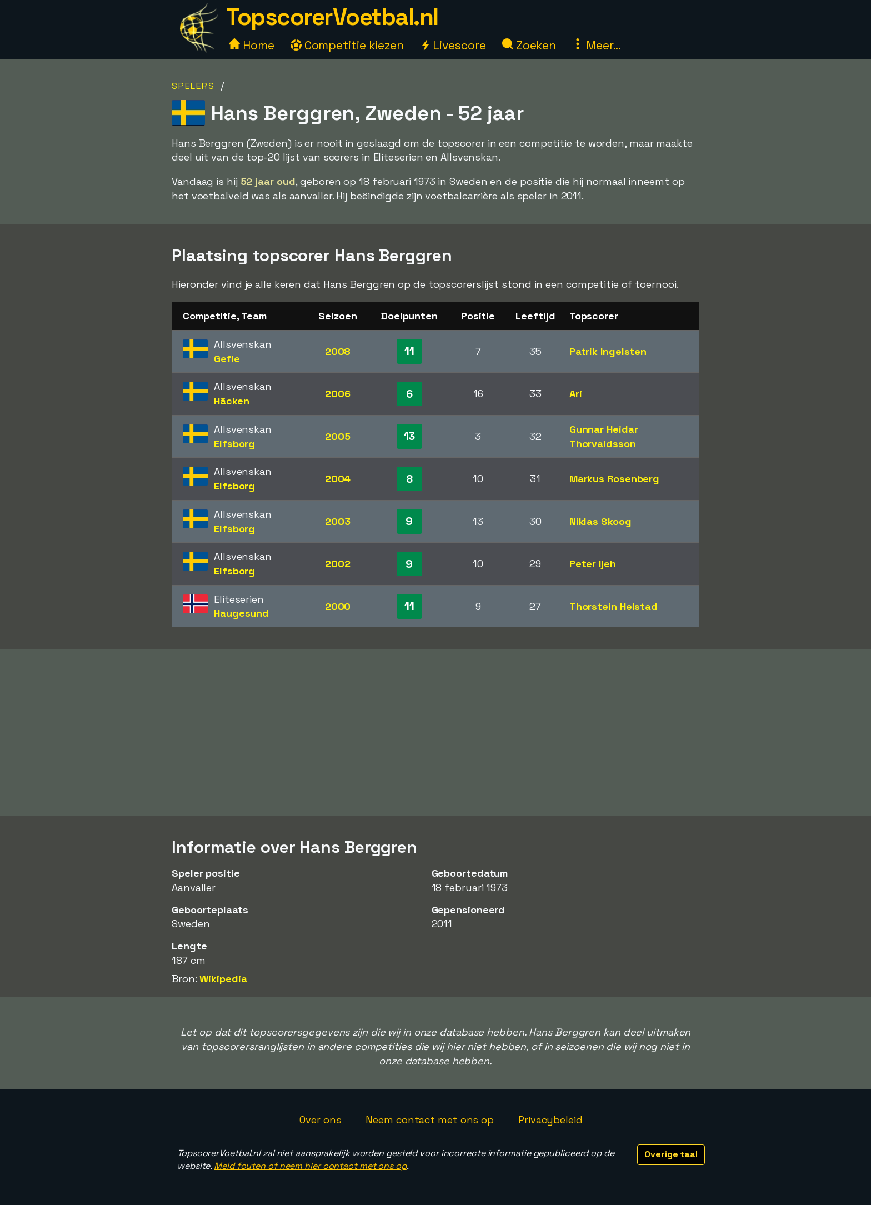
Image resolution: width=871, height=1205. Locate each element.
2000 (338, 606)
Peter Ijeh (592, 563)
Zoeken (529, 45)
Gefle (227, 358)
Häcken (231, 400)
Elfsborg (234, 443)
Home (251, 45)
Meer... (596, 45)
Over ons (320, 1119)
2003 (338, 521)
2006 (338, 393)
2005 (338, 436)
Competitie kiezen (347, 45)
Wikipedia (223, 978)
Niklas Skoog (600, 521)
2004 (338, 478)
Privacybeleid (550, 1119)
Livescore (453, 45)
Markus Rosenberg (614, 478)
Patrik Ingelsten (608, 351)
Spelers (193, 86)
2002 (338, 563)
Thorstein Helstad (613, 606)
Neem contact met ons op (430, 1119)
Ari (575, 393)
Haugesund (241, 613)
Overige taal (671, 1154)
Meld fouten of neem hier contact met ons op (310, 1166)
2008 (338, 351)
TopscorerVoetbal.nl (332, 17)
